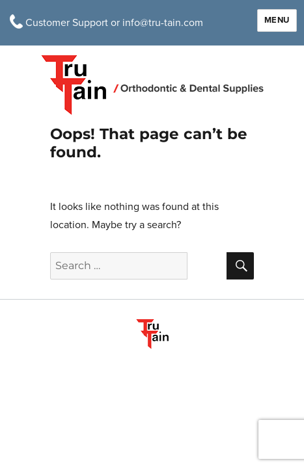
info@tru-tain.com (162, 22)
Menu (277, 20)
